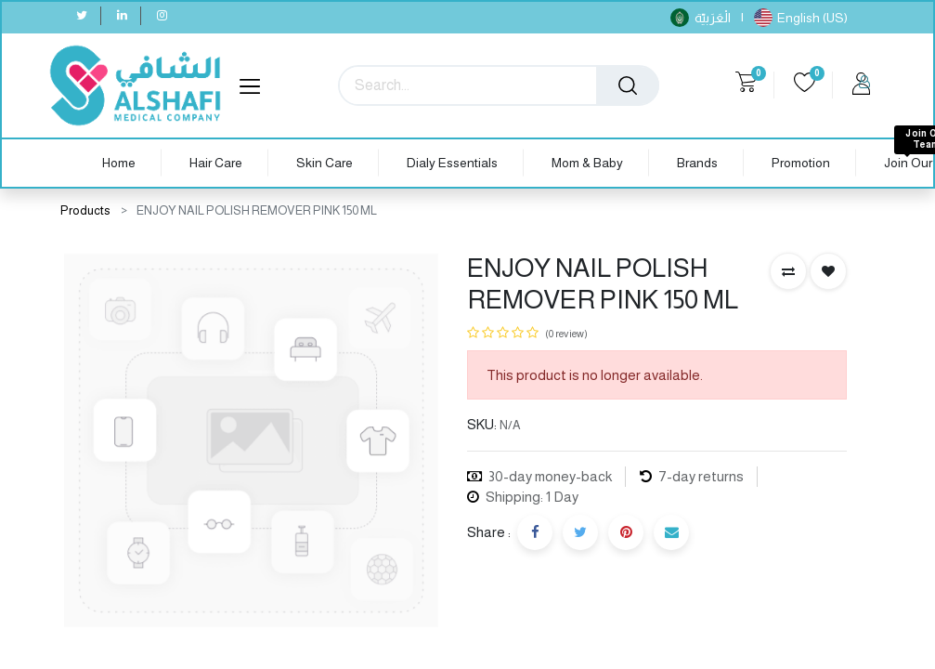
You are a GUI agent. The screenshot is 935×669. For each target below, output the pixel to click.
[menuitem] (118, 163)
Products (85, 210)
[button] (788, 271)
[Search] (627, 85)
